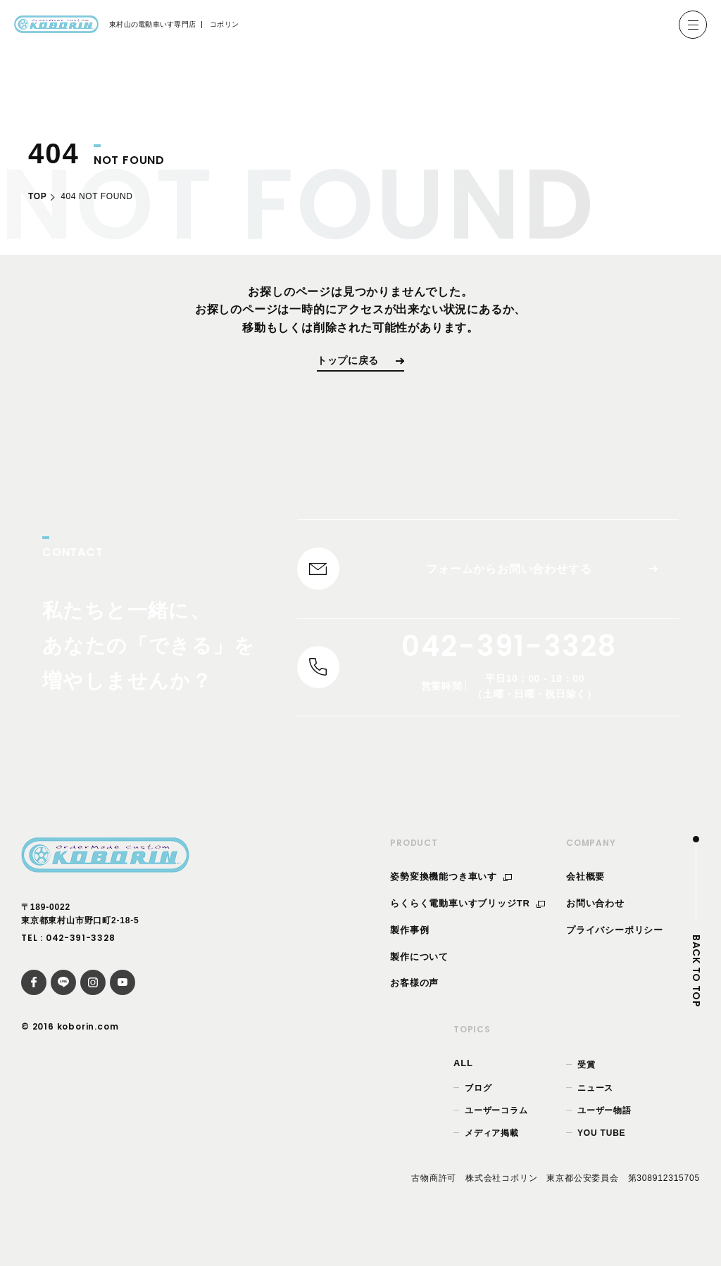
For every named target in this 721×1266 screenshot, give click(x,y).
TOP (37, 196)
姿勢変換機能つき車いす (451, 901)
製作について (419, 980)
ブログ (478, 1112)
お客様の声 (414, 1007)
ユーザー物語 (604, 1134)
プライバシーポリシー (614, 954)
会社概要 (585, 901)
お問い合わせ (595, 928)
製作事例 (409, 954)
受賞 (586, 1089)
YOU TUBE (601, 1157)
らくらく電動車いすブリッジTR (467, 928)
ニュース (595, 1112)
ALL (463, 1087)
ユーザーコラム (496, 1134)
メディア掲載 (492, 1157)
